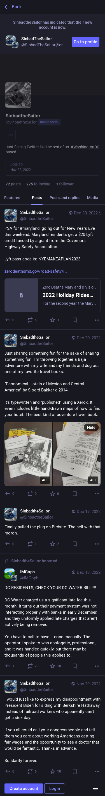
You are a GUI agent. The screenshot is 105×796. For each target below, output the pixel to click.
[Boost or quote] (32, 320)
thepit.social (49, 122)
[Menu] (11, 135)
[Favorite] (54, 320)
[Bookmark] (74, 320)
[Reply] (9, 320)
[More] (97, 320)
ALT (45, 480)
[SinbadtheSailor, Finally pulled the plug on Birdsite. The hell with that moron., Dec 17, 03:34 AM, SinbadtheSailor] (52, 528)
